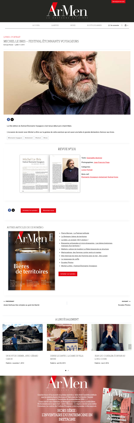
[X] (12, 119)
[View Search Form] (122, 25)
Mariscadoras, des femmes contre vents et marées (81, 252)
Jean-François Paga (101, 162)
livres (45, 138)
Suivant (129, 346)
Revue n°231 (67, 149)
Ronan (11, 45)
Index (72, 25)
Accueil (36, 25)
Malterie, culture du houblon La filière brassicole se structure (85, 249)
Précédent (4, 346)
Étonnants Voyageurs (15, 138)
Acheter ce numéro (67, 274)
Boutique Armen (94, 25)
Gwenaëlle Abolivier (94, 158)
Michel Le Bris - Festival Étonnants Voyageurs (79, 266)
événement (29, 138)
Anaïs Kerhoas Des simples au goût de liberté (34, 303)
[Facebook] (8, 119)
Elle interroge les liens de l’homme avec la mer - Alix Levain (84, 256)
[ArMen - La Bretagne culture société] (67, 10)
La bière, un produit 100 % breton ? (74, 240)
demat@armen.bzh (118, 1)
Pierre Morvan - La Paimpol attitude (75, 233)
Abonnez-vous (48, 210)
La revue (55, 25)
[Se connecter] (113, 25)
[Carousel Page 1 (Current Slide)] (65, 370)
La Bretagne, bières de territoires (74, 236)
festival (38, 138)
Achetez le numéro (30, 210)
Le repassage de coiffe (70, 259)
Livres (7, 37)
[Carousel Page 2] (68, 370)
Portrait (15, 37)
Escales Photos (67, 262)
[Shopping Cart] (127, 25)
